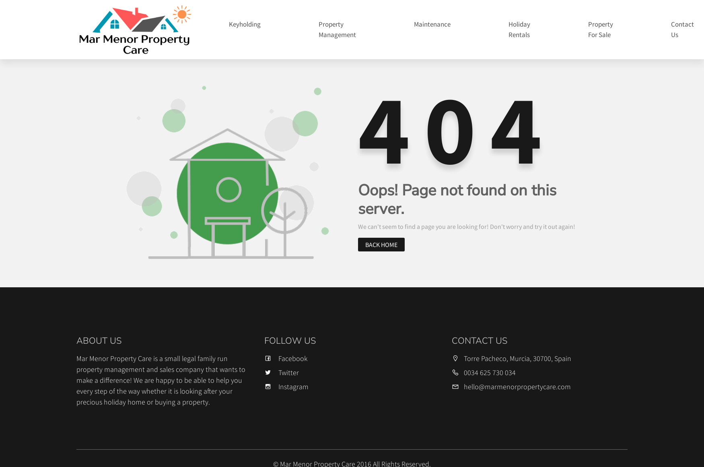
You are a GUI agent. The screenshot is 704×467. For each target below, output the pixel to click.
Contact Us (682, 29)
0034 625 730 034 (490, 372)
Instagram (286, 386)
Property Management (337, 29)
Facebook (285, 358)
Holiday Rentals (519, 29)
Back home (381, 245)
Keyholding (245, 24)
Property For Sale (600, 29)
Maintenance (432, 24)
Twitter (281, 372)
